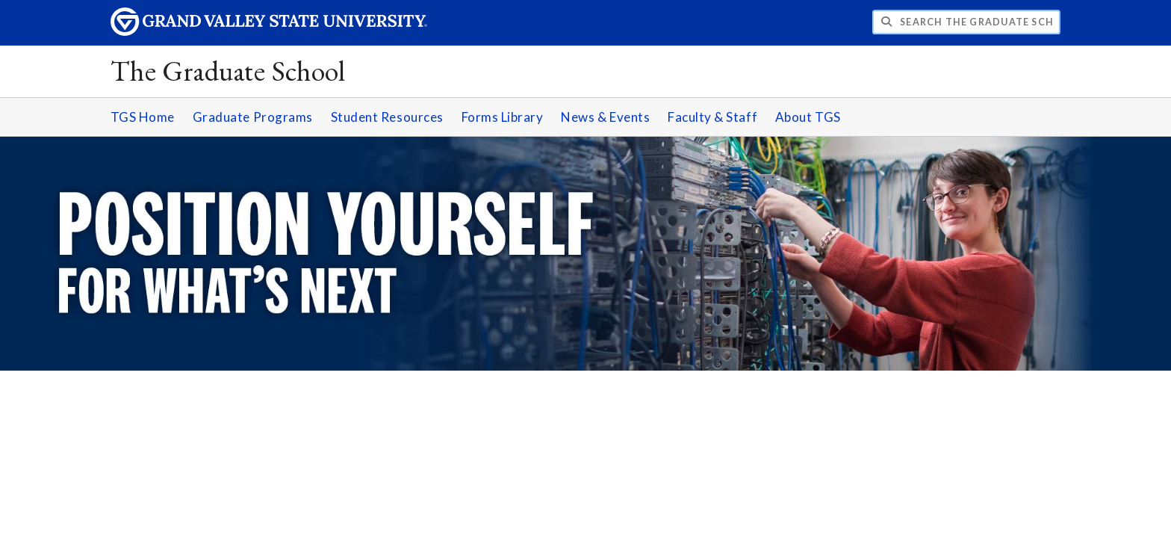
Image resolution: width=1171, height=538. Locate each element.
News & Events (605, 117)
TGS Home (143, 117)
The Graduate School (228, 70)
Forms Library (503, 117)
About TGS (808, 117)
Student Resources (387, 117)
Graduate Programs (253, 117)
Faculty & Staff (712, 117)
